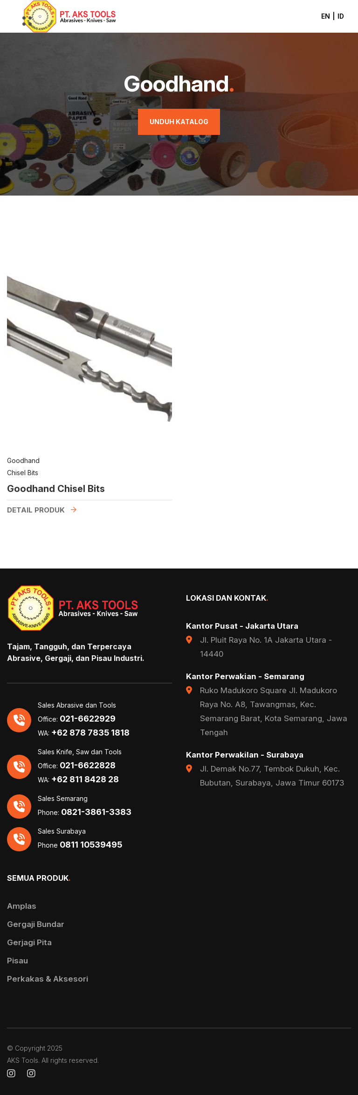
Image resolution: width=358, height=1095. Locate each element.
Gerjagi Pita (29, 942)
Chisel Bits (22, 473)
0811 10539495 (91, 845)
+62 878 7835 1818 (90, 733)
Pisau (17, 960)
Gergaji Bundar (35, 924)
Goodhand (23, 461)
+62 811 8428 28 (85, 779)
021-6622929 (88, 719)
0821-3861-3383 (96, 812)
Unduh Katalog (179, 122)
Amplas (21, 906)
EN (325, 16)
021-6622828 (88, 765)
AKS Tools (22, 1060)
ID (340, 16)
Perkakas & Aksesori (47, 978)
